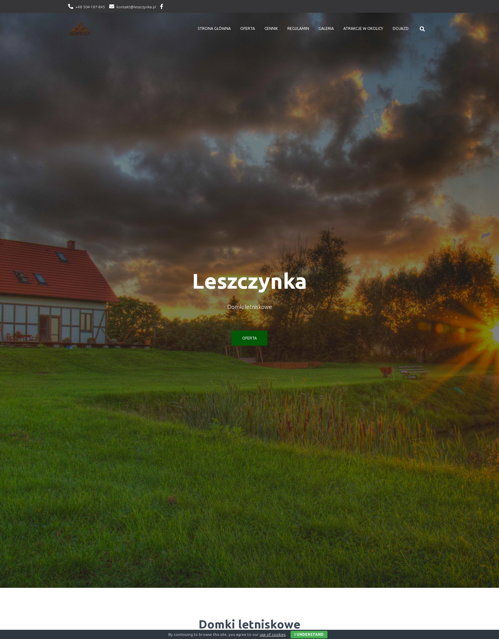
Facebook (161, 7)
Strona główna (214, 28)
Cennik (271, 28)
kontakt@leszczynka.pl (136, 7)
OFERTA (249, 338)
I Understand (309, 634)
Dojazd (401, 28)
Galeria (326, 28)
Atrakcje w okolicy (363, 28)
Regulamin (298, 28)
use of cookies (272, 634)
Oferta (247, 28)
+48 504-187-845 (90, 7)
